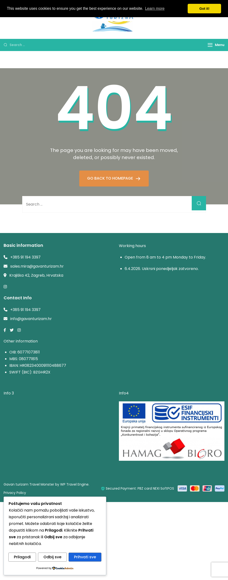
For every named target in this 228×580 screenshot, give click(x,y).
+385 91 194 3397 (25, 257)
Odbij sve (52, 557)
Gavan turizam (16, 484)
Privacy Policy (15, 492)
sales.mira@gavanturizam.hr (37, 266)
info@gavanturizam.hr (31, 318)
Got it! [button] (204, 8)
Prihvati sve (85, 557)
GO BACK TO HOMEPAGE (110, 178)
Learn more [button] (154, 8)
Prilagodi (22, 557)
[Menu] (210, 45)
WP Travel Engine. (74, 484)
